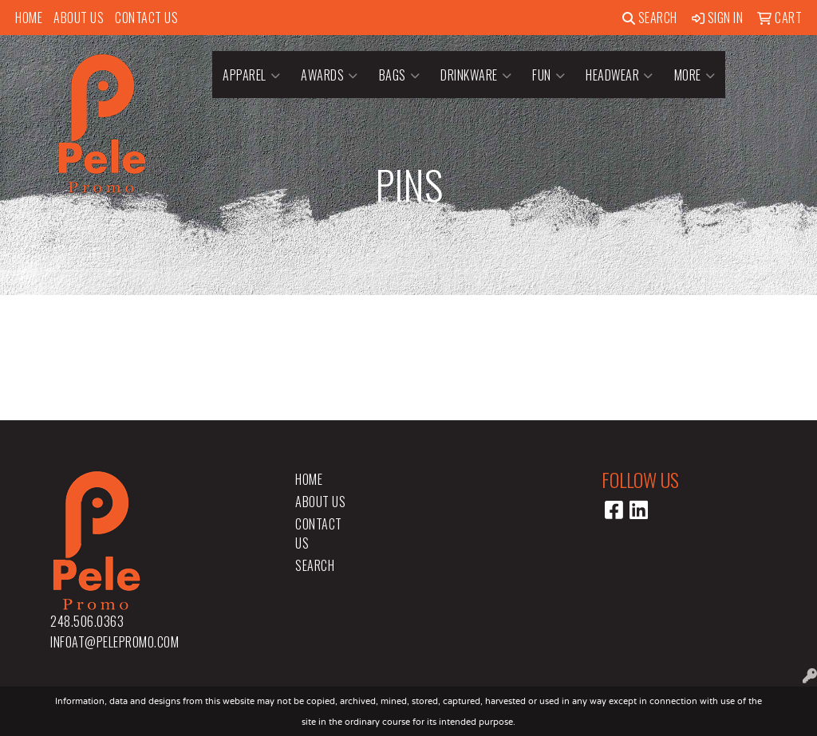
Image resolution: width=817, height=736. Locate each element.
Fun (548, 75)
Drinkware (475, 75)
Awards (329, 75)
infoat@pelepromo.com (114, 641)
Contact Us (146, 17)
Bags (399, 75)
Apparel (251, 75)
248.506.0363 (87, 621)
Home (28, 17)
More (695, 75)
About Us (78, 17)
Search (649, 17)
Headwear (619, 75)
